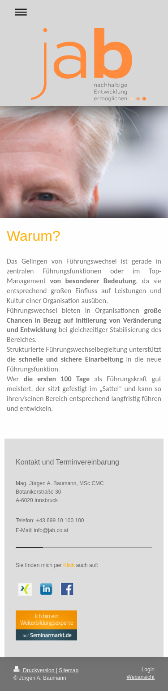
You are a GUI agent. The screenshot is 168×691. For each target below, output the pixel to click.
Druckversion (34, 670)
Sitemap (68, 670)
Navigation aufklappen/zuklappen (84, 11)
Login (148, 669)
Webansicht (141, 677)
